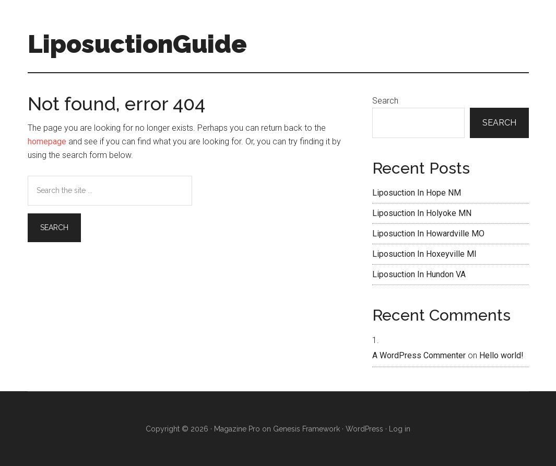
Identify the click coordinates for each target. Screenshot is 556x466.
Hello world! (501, 355)
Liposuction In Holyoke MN (421, 213)
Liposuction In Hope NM (416, 193)
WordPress (364, 429)
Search (385, 101)
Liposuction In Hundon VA (419, 274)
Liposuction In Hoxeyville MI (424, 254)
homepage (47, 141)
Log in (399, 429)
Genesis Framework (306, 429)
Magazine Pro (237, 429)
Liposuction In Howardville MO (428, 233)
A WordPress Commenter (419, 355)
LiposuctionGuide (137, 44)
